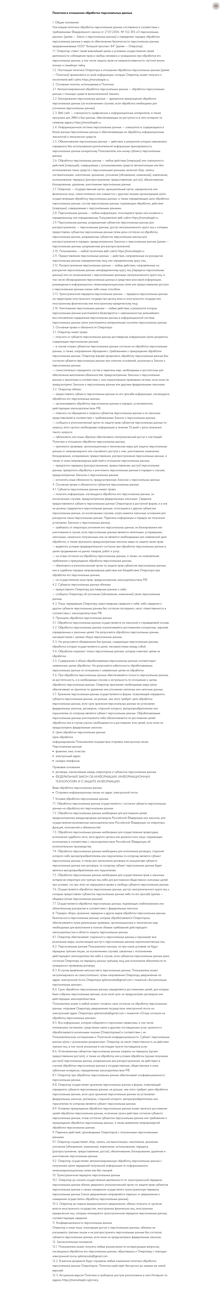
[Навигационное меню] (216, 6)
